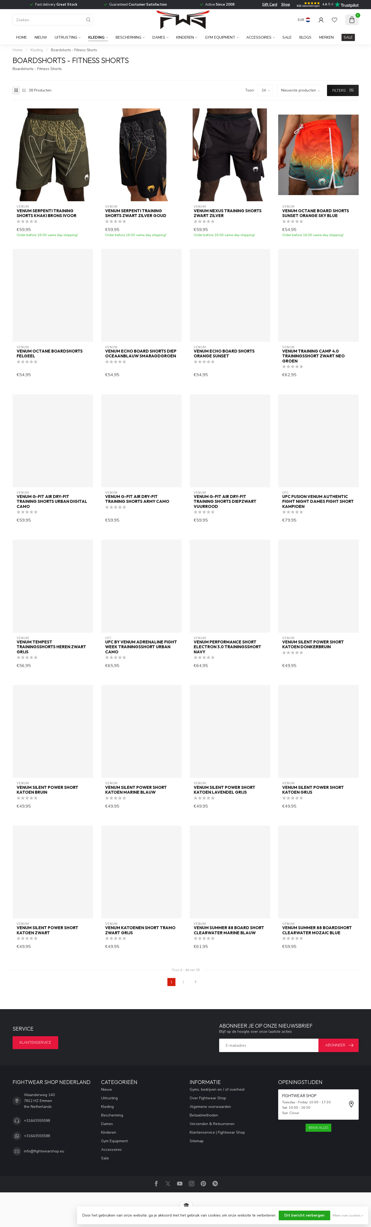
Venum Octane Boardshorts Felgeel (50, 353)
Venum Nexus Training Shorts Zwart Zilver (228, 213)
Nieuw (41, 37)
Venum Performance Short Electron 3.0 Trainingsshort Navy (227, 647)
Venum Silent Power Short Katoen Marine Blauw (136, 790)
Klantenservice (35, 1042)
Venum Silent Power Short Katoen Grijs (313, 790)
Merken (326, 37)
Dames (158, 37)
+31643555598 (37, 1120)
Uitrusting (66, 37)
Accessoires (258, 37)
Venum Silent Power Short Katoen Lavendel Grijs (224, 790)
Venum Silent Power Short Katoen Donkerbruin (313, 644)
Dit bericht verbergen (304, 1215)
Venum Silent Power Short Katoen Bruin (47, 790)
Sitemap (197, 1141)
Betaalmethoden (204, 1115)
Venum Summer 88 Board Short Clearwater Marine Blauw (229, 930)
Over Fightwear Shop (208, 1098)
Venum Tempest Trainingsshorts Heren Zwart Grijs (51, 647)
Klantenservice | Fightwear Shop (217, 1132)
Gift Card (269, 4)
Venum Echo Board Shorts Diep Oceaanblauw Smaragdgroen (141, 353)
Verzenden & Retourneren (212, 1123)
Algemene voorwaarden (210, 1106)
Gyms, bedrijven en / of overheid (217, 1089)
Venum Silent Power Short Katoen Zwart (47, 930)
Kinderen (185, 37)
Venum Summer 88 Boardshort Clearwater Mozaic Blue (317, 930)
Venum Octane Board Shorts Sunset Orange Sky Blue (315, 213)
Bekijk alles (318, 1128)
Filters (342, 90)
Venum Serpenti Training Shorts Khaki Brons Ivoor (46, 213)
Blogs (305, 37)
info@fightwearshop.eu (44, 1151)
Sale (287, 37)
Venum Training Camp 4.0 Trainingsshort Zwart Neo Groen (313, 356)
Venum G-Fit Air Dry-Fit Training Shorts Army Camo (137, 499)
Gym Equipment (220, 37)
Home (21, 37)
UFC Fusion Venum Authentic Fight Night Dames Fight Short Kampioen (318, 501)
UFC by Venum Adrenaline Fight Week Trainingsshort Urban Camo (141, 647)
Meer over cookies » (348, 1215)
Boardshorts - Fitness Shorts (74, 50)
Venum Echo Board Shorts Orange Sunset (224, 353)
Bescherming (128, 37)
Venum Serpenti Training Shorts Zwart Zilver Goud (135, 213)
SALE (348, 37)
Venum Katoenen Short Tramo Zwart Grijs (140, 930)
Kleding (96, 37)
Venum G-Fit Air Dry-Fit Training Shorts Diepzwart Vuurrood (225, 501)
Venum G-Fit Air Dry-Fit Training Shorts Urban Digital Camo (52, 501)
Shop (285, 4)
